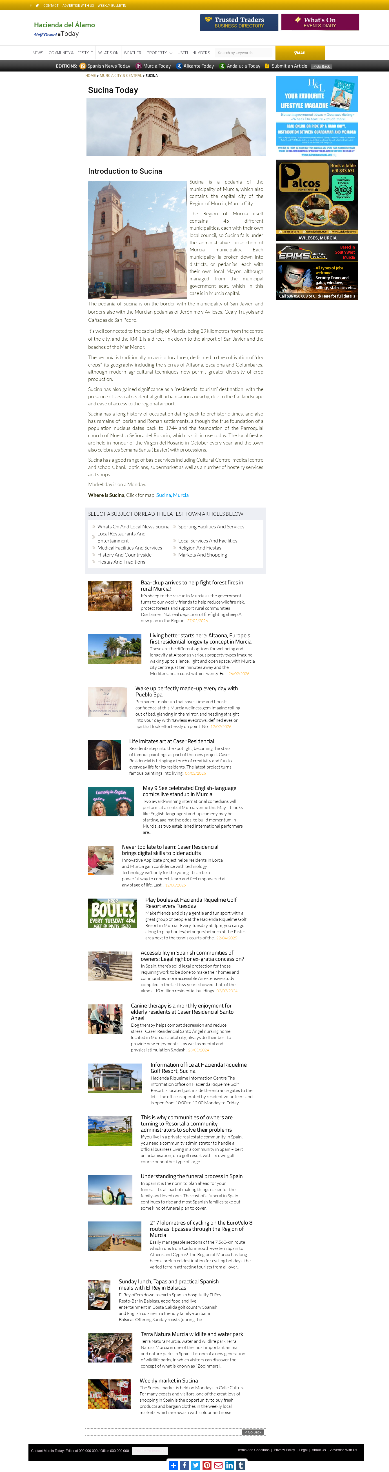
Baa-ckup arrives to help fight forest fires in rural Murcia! (192, 585)
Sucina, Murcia (172, 495)
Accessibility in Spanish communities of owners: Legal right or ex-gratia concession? (193, 955)
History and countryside (124, 554)
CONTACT (51, 5)
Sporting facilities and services (211, 526)
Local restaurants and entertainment (121, 536)
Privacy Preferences (150, 1451)
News (38, 52)
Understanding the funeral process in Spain (192, 1176)
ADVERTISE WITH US (78, 5)
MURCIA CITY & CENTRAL (118, 75)
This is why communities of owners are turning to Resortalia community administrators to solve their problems (187, 1123)
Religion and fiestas (199, 547)
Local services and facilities (207, 540)
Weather (132, 52)
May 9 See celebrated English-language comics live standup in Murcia (190, 791)
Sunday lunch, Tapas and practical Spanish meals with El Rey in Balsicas (169, 1284)
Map (300, 52)
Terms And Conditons (260, 1449)
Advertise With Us (344, 1449)
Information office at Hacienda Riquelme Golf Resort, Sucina (199, 1068)
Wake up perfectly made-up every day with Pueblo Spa (186, 691)
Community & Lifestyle (71, 52)
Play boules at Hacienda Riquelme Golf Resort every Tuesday (191, 903)
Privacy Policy (290, 1449)
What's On (108, 52)
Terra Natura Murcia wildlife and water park (192, 1334)
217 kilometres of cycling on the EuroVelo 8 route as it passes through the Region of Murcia (201, 1229)
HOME (90, 75)
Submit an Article (286, 66)
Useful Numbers (194, 52)
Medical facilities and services (129, 547)
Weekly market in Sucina (169, 1380)
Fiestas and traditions (121, 561)
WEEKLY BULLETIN (112, 5)
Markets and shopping (202, 554)
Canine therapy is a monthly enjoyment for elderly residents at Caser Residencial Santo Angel (183, 1012)
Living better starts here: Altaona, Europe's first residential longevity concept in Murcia (202, 638)
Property (157, 52)
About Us (321, 1449)
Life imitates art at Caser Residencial (172, 741)
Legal (307, 1449)
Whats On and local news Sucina (133, 526)
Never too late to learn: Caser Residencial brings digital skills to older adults (170, 850)
